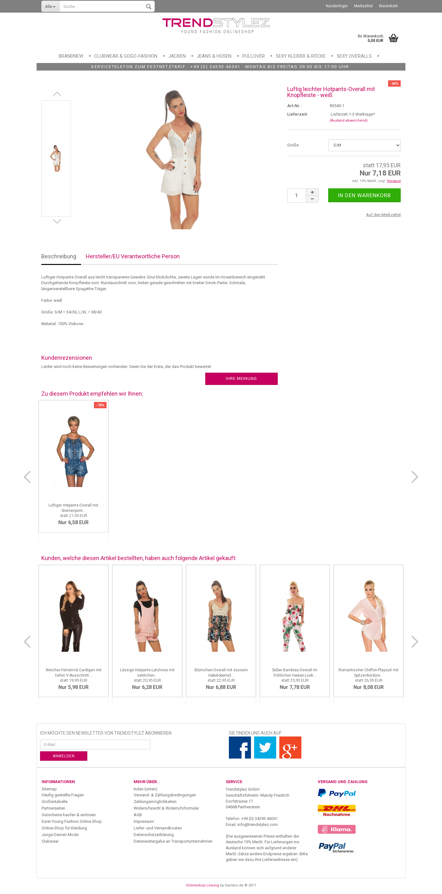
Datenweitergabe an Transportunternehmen (173, 841)
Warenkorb (388, 6)
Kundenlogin (337, 6)
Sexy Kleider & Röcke (301, 56)
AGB (138, 814)
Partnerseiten (53, 808)
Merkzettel (363, 6)
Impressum (144, 821)
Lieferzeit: (297, 114)
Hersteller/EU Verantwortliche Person (133, 256)
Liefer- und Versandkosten (158, 828)
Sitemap (49, 789)
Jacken (177, 56)
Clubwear (50, 841)
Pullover (253, 56)
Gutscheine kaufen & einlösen (69, 814)
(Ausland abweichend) (349, 120)
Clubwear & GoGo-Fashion (125, 56)
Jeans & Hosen (214, 56)
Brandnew (71, 56)
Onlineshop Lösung (202, 885)
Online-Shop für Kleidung (64, 828)
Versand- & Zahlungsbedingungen (165, 795)
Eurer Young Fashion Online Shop (72, 821)
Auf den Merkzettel (383, 214)
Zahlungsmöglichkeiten (155, 801)
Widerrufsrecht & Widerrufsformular (166, 808)
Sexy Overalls (354, 56)
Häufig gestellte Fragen (63, 795)
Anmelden (64, 756)
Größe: (293, 145)
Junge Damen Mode (60, 834)
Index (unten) (145, 789)
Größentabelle (54, 801)
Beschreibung (58, 256)
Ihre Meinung (241, 378)
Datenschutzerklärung (154, 834)
